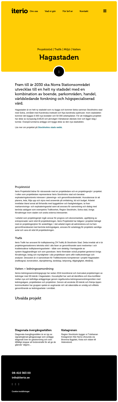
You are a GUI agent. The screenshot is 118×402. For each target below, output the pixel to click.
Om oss (34, 11)
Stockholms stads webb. (50, 127)
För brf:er (68, 11)
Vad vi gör (50, 11)
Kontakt (84, 11)
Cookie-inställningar (21, 391)
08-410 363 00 (21, 373)
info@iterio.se (21, 377)
